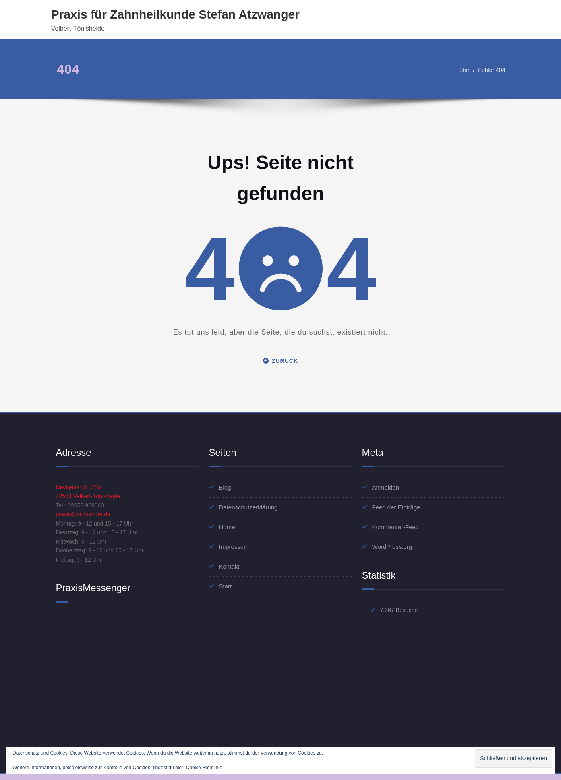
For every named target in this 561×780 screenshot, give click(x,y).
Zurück (280, 361)
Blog (225, 487)
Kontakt (229, 566)
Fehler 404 (490, 69)
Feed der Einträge (396, 507)
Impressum (234, 546)
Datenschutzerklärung (248, 507)
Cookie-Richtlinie (204, 767)
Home (227, 526)
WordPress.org (392, 546)
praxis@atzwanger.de (85, 516)
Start (462, 69)
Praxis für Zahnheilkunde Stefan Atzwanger (175, 14)
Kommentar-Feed (395, 526)
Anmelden (386, 487)
